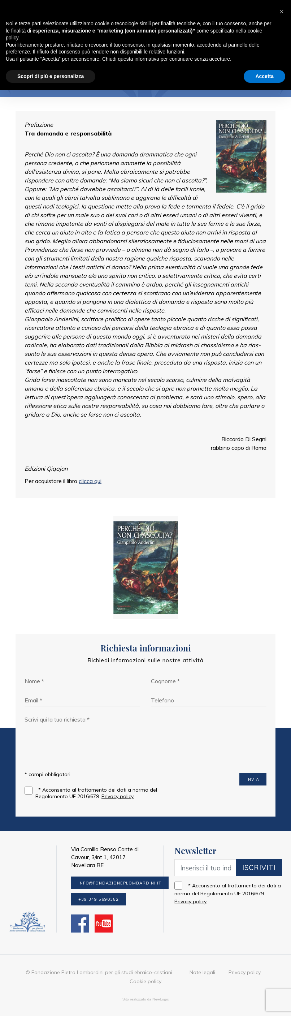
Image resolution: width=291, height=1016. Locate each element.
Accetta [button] (264, 76)
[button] (281, 11)
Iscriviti (259, 867)
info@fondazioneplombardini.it (119, 883)
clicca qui (90, 481)
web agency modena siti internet (145, 999)
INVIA (253, 779)
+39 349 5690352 (98, 899)
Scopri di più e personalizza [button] (50, 76)
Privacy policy (117, 796)
